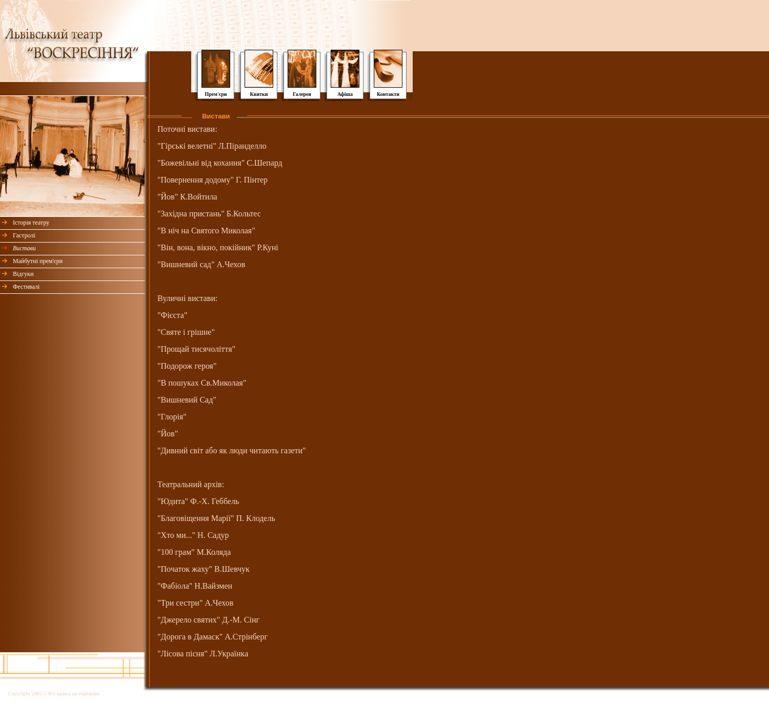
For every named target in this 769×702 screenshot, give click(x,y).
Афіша (345, 94)
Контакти (388, 94)
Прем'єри (216, 94)
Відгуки (23, 273)
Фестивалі (26, 286)
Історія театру (31, 222)
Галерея (302, 94)
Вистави (24, 248)
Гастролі (24, 235)
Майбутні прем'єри (38, 261)
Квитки (259, 94)
